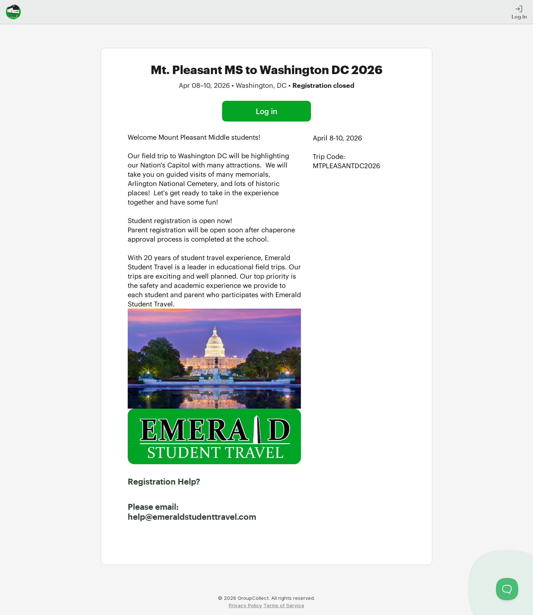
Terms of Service (284, 605)
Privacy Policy (245, 605)
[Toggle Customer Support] (507, 589)
